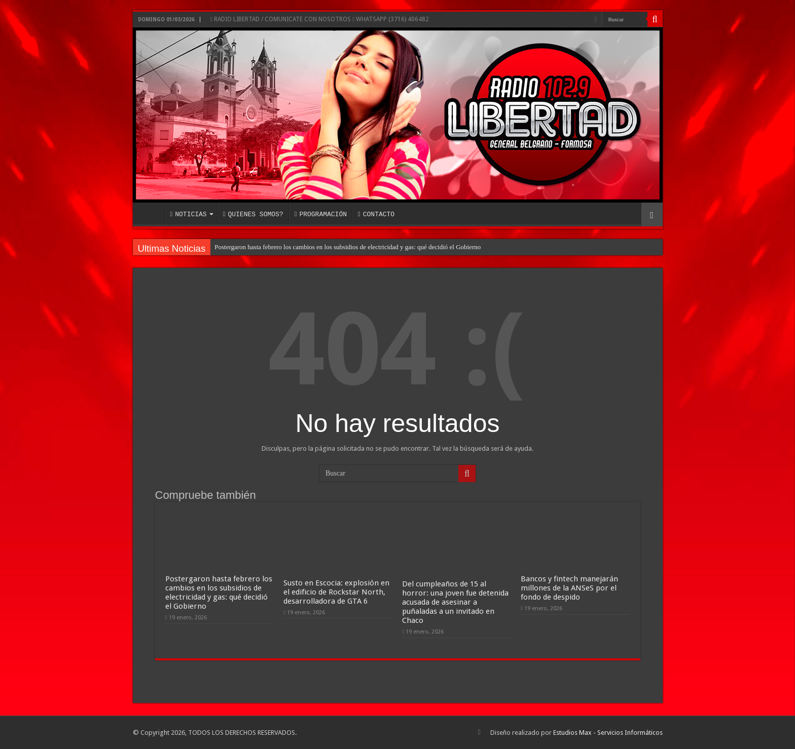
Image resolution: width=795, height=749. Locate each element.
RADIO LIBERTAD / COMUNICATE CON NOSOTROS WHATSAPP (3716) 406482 (319, 19)
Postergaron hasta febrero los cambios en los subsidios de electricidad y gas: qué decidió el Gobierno (347, 247)
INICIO (151, 213)
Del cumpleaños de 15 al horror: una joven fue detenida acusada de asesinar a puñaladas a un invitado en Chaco (455, 602)
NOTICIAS (188, 214)
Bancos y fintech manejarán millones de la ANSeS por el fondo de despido (569, 588)
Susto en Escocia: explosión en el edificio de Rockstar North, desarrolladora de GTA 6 (336, 592)
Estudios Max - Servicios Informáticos (608, 732)
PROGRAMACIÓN (321, 214)
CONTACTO (376, 214)
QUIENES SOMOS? (253, 214)
